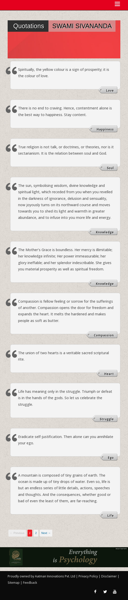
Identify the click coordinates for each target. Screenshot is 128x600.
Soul (110, 168)
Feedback (30, 582)
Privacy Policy (89, 576)
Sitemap (14, 582)
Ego (111, 458)
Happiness (105, 129)
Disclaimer (109, 576)
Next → (46, 532)
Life (110, 515)
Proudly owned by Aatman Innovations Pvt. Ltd (41, 576)
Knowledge (105, 232)
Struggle (107, 419)
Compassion (104, 335)
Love (110, 90)
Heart (109, 374)
